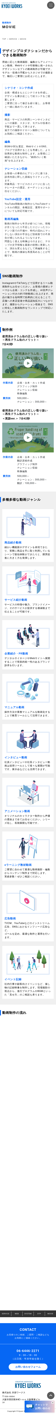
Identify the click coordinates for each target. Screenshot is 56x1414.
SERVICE (5, 1314)
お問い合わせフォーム (28, 1366)
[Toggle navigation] (51, 5)
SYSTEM (28, 1314)
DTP (39, 1314)
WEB (17, 1314)
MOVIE (50, 1314)
